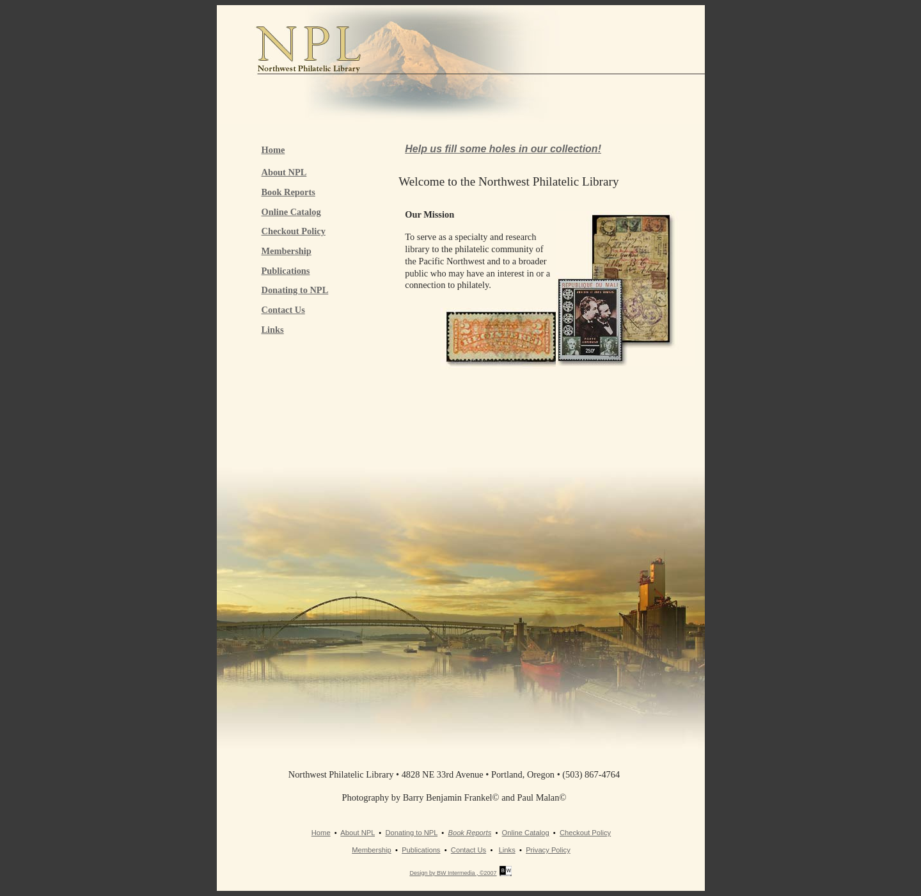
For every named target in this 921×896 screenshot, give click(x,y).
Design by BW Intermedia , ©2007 (452, 873)
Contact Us (283, 310)
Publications (286, 271)
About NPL (284, 172)
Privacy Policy (548, 850)
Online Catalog (291, 212)
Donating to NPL (295, 290)
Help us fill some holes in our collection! (503, 148)
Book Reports (288, 192)
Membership (286, 251)
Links (273, 329)
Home (273, 150)
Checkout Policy (294, 231)
